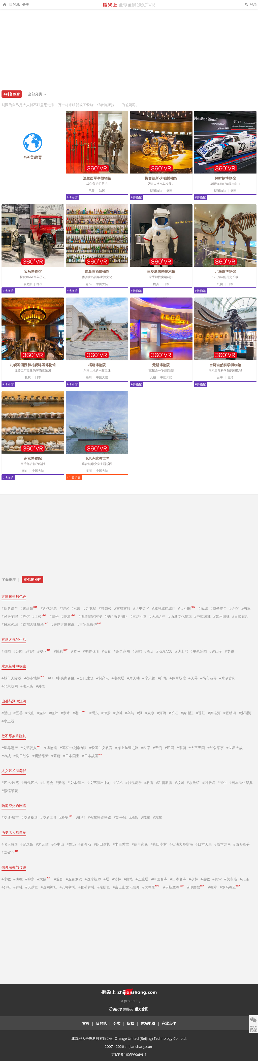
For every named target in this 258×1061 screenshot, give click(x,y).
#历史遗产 (10, 608)
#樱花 (43, 651)
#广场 (162, 678)
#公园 (18, 651)
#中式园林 (202, 616)
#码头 (94, 712)
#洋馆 (25, 616)
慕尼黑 (27, 284)
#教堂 (212, 887)
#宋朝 (181, 747)
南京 (25, 470)
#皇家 (64, 608)
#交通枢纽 (29, 817)
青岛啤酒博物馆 (97, 271)
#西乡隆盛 (241, 844)
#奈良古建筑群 (63, 624)
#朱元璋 (42, 844)
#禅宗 (30, 879)
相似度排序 (32, 579)
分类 (25, 4)
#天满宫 (31, 887)
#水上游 (8, 721)
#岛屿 (129, 712)
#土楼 (39, 616)
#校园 (179, 782)
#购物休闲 (91, 651)
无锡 (153, 377)
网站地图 (148, 1023)
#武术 (118, 782)
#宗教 (6, 879)
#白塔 (128, 879)
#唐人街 (26, 686)
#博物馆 (72, 197)
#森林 (41, 712)
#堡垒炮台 (218, 608)
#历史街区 (141, 608)
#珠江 (200, 712)
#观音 (58, 879)
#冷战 (6, 755)
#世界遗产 (10, 747)
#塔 (106, 879)
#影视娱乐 (133, 782)
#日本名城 (10, 624)
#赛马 (75, 651)
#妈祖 (6, 887)
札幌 (220, 284)
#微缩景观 (10, 790)
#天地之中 (157, 616)
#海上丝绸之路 (127, 747)
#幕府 (55, 755)
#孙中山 (57, 844)
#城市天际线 (11, 678)
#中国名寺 (159, 879)
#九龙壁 (89, 608)
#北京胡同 (10, 686)
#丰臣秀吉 (121, 844)
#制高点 (102, 678)
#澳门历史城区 (116, 616)
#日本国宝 (71, 755)
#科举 (145, 747)
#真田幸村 (158, 844)
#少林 (193, 879)
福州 (89, 377)
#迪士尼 (181, 651)
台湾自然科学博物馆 (225, 364)
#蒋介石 (84, 844)
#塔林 (116, 879)
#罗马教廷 (230, 887)
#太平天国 (196, 747)
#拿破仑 (10, 852)
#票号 (54, 616)
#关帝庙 (230, 879)
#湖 (140, 712)
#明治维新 (40, 755)
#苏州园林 (221, 616)
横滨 (156, 284)
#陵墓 (68, 616)
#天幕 (193, 678)
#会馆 (234, 608)
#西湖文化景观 (180, 616)
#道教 (205, 879)
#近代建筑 (49, 608)
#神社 (18, 887)
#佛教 (18, 879)
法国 (102, 190)
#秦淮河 (214, 712)
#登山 (6, 712)
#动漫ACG (164, 651)
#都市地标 (34, 678)
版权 (130, 1023)
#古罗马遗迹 (89, 624)
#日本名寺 (178, 879)
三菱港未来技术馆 (161, 271)
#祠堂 (217, 879)
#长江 (173, 712)
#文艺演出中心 (99, 782)
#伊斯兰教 (173, 887)
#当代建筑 (85, 678)
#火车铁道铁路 (99, 817)
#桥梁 (65, 817)
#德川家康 (140, 844)
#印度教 (195, 887)
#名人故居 (10, 844)
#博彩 (60, 651)
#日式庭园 (240, 616)
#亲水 (65, 712)
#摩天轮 (148, 678)
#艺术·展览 (10, 782)
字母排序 (9, 579)
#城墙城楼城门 (163, 608)
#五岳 (18, 712)
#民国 (169, 747)
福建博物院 (97, 364)
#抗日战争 (21, 755)
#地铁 (133, 817)
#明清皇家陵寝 (90, 616)
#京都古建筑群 (34, 624)
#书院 (245, 608)
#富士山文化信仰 (126, 887)
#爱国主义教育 (100, 747)
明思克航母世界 (97, 458)
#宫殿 (76, 608)
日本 (166, 284)
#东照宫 (103, 887)
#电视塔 (118, 678)
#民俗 (222, 782)
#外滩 (40, 686)
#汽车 (157, 817)
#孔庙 (244, 879)
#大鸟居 (150, 887)
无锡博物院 (161, 364)
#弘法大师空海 (181, 844)
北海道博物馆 (225, 271)
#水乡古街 (227, 678)
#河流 (161, 712)
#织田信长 (102, 844)
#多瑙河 (245, 712)
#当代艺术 (29, 782)
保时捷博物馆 (225, 178)
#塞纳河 (229, 712)
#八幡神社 (67, 887)
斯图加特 (156, 190)
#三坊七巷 (138, 616)
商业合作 (169, 1023)
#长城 (203, 608)
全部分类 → (37, 94)
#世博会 (46, 782)
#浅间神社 (49, 887)
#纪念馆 (26, 844)
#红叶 (53, 712)
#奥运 (60, 782)
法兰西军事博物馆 (97, 178)
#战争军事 (215, 747)
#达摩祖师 (93, 879)
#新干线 (120, 817)
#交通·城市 (10, 817)
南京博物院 (33, 458)
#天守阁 (186, 608)
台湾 (230, 377)
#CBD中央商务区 (61, 678)
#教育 (148, 782)
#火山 (30, 712)
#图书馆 (208, 782)
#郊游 (30, 651)
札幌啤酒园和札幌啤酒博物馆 (33, 364)
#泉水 (149, 712)
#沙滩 (117, 712)
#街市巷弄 (208, 678)
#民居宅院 (10, 616)
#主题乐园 (74, 478)
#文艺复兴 (30, 747)
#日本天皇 (204, 844)
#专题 (229, 651)
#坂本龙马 (222, 844)
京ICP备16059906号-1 (129, 1054)
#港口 (79, 712)
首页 (85, 1023)
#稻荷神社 (86, 887)
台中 (220, 377)
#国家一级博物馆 (72, 747)
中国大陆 (102, 284)
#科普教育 (164, 782)
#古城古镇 (122, 608)
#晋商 (157, 747)
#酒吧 (137, 651)
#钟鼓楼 (105, 608)
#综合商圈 (122, 651)
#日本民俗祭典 (241, 782)
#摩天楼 (133, 678)
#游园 (6, 651)
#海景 (106, 712)
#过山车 (215, 651)
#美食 (106, 651)
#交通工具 (48, 817)
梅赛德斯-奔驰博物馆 (161, 178)
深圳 (89, 470)
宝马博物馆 (33, 271)
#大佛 (43, 879)
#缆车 (145, 817)
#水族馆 (193, 782)
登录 (253, 4)
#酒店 (149, 651)
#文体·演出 (76, 782)
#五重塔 (142, 879)
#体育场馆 (178, 678)
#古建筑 (28, 608)
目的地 (14, 4)
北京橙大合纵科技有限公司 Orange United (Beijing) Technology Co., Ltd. (128, 1038)
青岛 (89, 284)
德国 (169, 190)
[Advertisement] (129, 47)
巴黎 (92, 190)
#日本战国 (92, 755)
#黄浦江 (187, 712)
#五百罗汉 (74, 879)
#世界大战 (234, 747)
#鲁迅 (71, 844)
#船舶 (80, 817)
